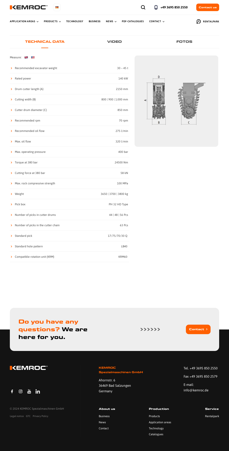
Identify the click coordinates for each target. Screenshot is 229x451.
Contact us (208, 7)
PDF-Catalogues (133, 21)
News (109, 21)
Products (51, 21)
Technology (74, 21)
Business (95, 21)
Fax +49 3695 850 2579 (200, 376)
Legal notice (17, 416)
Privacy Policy (40, 416)
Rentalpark (207, 21)
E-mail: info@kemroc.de (196, 387)
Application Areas (22, 21)
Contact (155, 21)
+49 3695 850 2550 (174, 7)
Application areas (160, 422)
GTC (28, 416)
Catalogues (156, 434)
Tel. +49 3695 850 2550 (201, 368)
